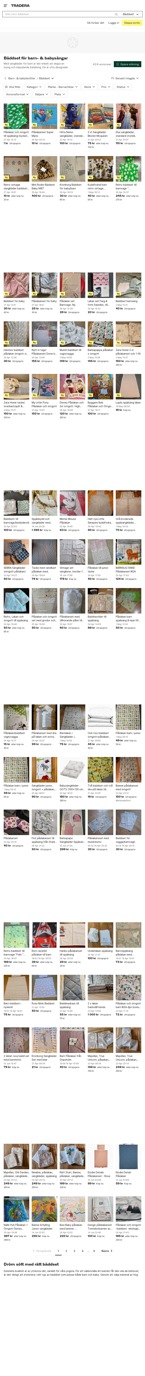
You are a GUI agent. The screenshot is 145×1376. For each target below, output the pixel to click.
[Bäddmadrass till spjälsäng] (72, 987)
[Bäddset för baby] (16, 285)
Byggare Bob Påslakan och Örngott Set (100, 404)
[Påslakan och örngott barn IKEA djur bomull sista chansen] (128, 987)
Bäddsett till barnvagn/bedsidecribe (16, 520)
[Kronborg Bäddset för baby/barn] (72, 169)
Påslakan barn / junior (128, 733)
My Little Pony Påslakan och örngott (44, 404)
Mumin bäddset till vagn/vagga (70, 351)
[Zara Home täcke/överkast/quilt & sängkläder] (16, 386)
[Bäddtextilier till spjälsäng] (100, 601)
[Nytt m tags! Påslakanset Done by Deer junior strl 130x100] (44, 334)
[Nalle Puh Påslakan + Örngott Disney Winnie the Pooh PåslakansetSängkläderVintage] (16, 1209)
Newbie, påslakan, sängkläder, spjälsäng (44, 1174)
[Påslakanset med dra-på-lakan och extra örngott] (44, 717)
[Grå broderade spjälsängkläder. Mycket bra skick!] (128, 503)
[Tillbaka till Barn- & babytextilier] (5, 78)
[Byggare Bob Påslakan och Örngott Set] (100, 386)
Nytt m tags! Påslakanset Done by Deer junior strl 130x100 (44, 351)
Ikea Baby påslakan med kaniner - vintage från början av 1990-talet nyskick (72, 1226)
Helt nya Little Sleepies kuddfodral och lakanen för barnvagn (100, 520)
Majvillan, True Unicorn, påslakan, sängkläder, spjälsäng (128, 1057)
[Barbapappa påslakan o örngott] (100, 334)
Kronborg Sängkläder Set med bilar (44, 1057)
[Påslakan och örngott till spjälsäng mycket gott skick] (16, 116)
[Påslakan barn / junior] (128, 717)
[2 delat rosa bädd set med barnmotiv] (16, 1040)
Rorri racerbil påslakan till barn (41, 952)
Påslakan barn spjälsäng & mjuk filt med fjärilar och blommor (127, 618)
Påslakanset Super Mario (43, 134)
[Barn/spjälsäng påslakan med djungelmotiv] (128, 935)
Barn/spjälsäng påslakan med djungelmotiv (124, 952)
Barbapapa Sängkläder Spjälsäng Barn (72, 840)
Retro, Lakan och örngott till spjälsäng (16, 618)
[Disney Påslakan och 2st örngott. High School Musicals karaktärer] (72, 386)
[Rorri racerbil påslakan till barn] (44, 935)
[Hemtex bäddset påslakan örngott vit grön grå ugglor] (16, 334)
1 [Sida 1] (58, 1250)
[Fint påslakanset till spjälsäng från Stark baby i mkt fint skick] (44, 822)
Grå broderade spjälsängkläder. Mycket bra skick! (126, 520)
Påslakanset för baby (44, 301)
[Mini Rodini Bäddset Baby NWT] (44, 169)
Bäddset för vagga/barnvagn (125, 840)
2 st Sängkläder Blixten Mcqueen (98, 134)
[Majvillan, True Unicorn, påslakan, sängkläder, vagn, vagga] (100, 1040)
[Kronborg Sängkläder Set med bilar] (44, 1040)
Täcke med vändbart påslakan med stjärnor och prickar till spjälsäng (44, 569)
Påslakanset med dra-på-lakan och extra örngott (44, 735)
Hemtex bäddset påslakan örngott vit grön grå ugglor (15, 351)
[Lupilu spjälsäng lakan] (128, 386)
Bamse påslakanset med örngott (127, 787)
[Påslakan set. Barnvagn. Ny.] (72, 285)
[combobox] (61, 14)
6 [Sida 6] (94, 1250)
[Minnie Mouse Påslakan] (72, 503)
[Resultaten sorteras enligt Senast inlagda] (125, 78)
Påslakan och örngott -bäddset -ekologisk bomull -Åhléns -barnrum (128, 1226)
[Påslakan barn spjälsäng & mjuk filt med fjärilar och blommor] (128, 601)
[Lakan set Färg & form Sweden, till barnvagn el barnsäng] (100, 285)
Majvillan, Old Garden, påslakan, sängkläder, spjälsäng (16, 1174)
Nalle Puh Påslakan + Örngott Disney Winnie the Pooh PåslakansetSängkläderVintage (16, 1226)
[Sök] (116, 14)
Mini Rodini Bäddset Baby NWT (43, 186)
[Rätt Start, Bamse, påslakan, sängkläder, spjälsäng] (72, 1156)
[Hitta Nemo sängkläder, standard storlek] (72, 116)
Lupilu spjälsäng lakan (128, 402)
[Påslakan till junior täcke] (100, 552)
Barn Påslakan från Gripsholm (70, 1057)
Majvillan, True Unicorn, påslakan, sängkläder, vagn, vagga (98, 1057)
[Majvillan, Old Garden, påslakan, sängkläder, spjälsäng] (16, 1156)
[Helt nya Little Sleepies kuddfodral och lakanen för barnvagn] (100, 503)
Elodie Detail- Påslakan (124, 1174)
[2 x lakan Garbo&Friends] (100, 987)
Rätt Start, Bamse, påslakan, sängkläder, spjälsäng (72, 1174)
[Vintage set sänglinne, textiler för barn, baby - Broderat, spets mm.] (72, 552)
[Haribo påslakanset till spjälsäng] (72, 935)
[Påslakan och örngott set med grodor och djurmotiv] (44, 601)
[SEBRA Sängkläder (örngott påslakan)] (16, 552)
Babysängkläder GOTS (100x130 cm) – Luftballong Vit (72, 787)
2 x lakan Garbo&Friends (96, 1005)
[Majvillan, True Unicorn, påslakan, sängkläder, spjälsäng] (128, 1040)
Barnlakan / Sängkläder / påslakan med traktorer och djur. (70, 735)
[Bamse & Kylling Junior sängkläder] (44, 1209)
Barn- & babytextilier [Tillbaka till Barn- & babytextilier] (21, 78)
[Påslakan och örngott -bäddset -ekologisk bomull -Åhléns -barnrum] (128, 1209)
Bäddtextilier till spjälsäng (97, 618)
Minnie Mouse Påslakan (68, 520)
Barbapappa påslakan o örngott (100, 351)
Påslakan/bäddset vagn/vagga (14, 735)
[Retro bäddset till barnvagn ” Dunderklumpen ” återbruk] (128, 169)
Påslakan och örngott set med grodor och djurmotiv (44, 618)
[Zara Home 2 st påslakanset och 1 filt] (128, 334)
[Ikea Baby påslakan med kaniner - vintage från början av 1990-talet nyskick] (72, 1209)
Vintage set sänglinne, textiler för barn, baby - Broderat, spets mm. (72, 569)
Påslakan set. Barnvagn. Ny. (68, 303)
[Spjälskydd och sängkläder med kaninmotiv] (44, 503)
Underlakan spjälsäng (100, 950)
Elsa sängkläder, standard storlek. (126, 134)
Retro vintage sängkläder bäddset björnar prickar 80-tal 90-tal (16, 186)
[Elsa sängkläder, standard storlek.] (128, 116)
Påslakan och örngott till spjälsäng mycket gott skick (16, 134)
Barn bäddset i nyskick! (12, 1005)
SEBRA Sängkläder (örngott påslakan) (15, 569)
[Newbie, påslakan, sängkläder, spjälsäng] (44, 1156)
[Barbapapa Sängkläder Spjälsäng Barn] (72, 822)
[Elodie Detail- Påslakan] (128, 1156)
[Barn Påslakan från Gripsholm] (72, 1040)
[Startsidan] (20, 5)
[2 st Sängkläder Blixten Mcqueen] (100, 116)
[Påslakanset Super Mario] (44, 116)
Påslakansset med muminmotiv (98, 840)
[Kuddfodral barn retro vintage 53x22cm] (100, 169)
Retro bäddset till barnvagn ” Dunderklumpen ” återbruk (126, 186)
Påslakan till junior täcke (98, 569)
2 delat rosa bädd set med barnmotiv (16, 1057)
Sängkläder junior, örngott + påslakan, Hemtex (43, 787)
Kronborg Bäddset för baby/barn (71, 186)
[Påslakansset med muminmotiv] (100, 822)
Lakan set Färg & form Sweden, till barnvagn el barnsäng (100, 303)
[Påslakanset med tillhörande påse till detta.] (72, 601)
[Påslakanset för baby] (44, 285)
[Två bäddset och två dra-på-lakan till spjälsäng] (100, 769)
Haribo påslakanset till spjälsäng (71, 952)
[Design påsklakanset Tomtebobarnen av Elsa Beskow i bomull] (100, 1209)
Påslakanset (11, 838)
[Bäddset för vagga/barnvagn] (128, 822)
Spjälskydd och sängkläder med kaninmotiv (41, 520)
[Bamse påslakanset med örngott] (128, 769)
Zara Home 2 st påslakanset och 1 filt (128, 351)
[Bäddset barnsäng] (128, 285)
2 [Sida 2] (66, 1250)
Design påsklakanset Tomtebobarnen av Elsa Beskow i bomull (100, 1226)
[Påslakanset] (16, 822)
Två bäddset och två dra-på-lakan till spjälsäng (100, 787)
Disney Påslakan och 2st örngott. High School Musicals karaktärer (72, 404)
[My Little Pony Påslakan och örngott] (44, 386)
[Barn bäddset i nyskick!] (16, 987)
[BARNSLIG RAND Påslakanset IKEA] (128, 552)
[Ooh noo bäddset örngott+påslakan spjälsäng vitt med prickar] (100, 717)
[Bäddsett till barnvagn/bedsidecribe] (16, 503)
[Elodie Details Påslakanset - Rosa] (100, 1156)
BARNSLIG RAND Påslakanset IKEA (126, 569)
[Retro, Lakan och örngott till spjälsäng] (16, 601)
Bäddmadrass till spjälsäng (69, 1005)
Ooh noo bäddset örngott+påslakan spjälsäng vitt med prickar (98, 735)
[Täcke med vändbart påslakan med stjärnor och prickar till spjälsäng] (44, 552)
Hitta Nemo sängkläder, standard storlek (72, 134)
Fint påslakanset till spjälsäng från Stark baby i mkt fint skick (43, 840)
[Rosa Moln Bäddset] (44, 987)
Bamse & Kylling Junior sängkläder (42, 1226)
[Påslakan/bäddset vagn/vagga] (16, 717)
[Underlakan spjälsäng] (100, 935)
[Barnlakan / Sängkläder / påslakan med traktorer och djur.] (72, 717)
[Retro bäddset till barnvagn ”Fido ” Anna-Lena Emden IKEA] (16, 935)
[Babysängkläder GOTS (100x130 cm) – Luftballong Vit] (72, 769)
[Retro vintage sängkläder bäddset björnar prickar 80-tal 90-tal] (16, 169)
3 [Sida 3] (74, 1250)
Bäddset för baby (14, 301)
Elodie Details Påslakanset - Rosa (99, 1174)
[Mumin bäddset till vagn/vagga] (72, 334)
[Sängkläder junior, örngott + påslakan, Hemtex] (44, 769)
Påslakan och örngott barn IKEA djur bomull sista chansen (128, 1005)
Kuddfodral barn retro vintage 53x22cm (97, 186)
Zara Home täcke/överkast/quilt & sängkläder (14, 404)
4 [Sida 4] (83, 1250)
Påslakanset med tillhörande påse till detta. (71, 618)
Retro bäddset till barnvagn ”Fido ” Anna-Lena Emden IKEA (14, 952)
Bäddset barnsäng (126, 301)
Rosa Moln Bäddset (43, 1003)
